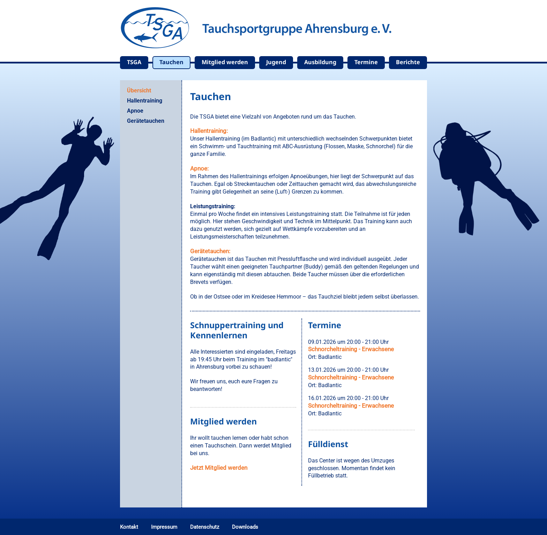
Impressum (164, 527)
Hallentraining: (209, 130)
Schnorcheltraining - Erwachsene (351, 349)
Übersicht (139, 90)
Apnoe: (199, 168)
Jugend (276, 62)
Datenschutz (204, 527)
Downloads (245, 527)
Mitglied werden (225, 62)
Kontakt (129, 527)
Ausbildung (320, 62)
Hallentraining (144, 100)
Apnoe (135, 110)
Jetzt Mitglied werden (218, 467)
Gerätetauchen (145, 121)
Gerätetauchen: (210, 251)
